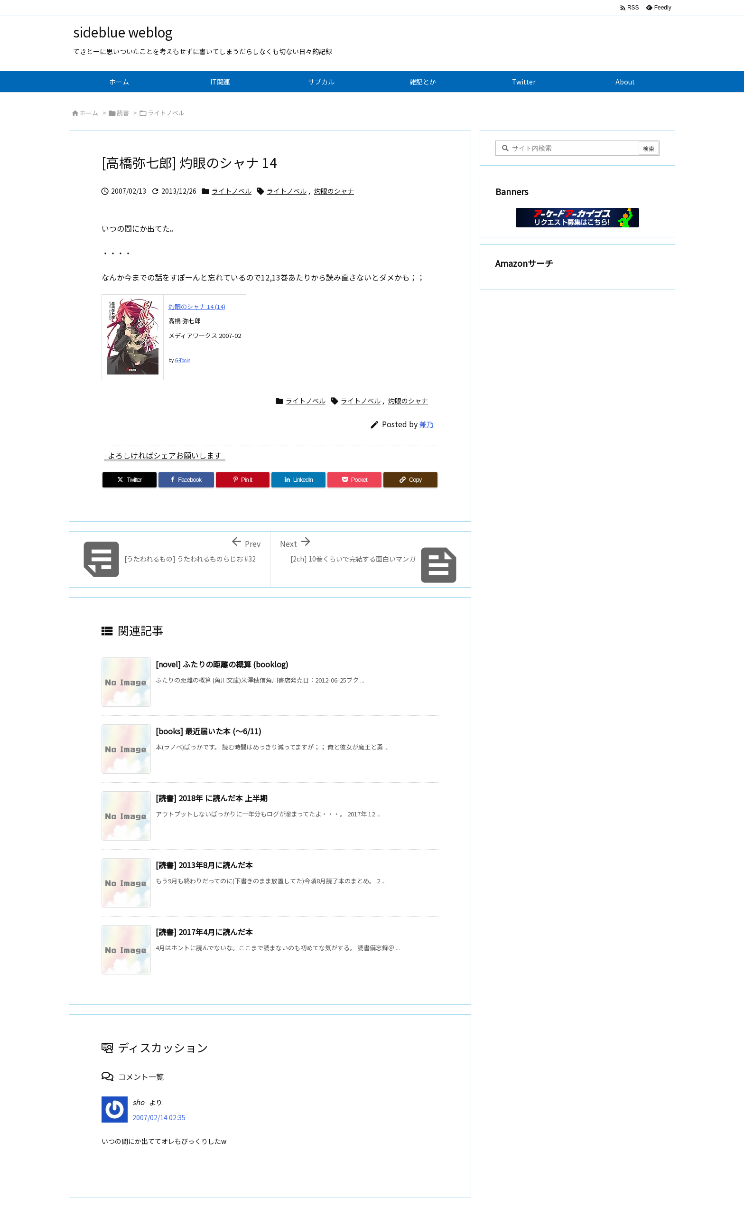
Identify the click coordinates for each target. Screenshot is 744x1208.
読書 (123, 112)
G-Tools (182, 360)
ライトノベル (166, 112)
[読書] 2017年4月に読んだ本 (204, 931)
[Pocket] (354, 479)
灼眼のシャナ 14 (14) (196, 306)
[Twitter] (129, 479)
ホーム (89, 112)
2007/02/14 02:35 (159, 1117)
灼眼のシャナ (334, 191)
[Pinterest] (243, 479)
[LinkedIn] (298, 479)
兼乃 (426, 424)
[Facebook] (186, 479)
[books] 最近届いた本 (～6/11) (208, 731)
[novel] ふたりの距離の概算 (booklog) (222, 664)
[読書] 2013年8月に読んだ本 (204, 865)
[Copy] (410, 479)
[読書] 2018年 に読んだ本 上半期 (212, 798)
